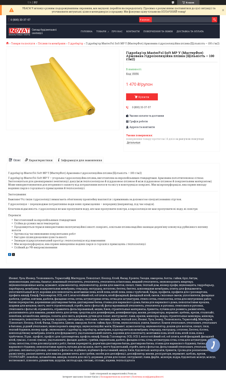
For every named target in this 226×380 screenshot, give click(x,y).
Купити (143, 97)
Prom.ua (132, 373)
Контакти (133, 31)
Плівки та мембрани (52, 43)
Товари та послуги (23, 43)
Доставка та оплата (190, 31)
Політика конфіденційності (147, 376)
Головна (87, 31)
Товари (101, 31)
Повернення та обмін (158, 31)
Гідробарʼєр (75, 43)
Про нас (117, 31)
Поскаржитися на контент (115, 376)
